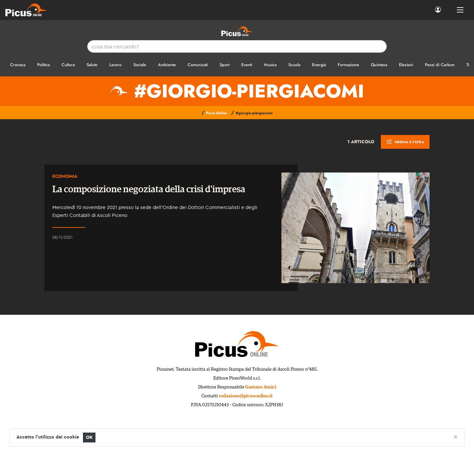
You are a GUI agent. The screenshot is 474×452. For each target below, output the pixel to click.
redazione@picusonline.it (246, 396)
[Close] (455, 436)
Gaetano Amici (260, 387)
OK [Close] (89, 437)
